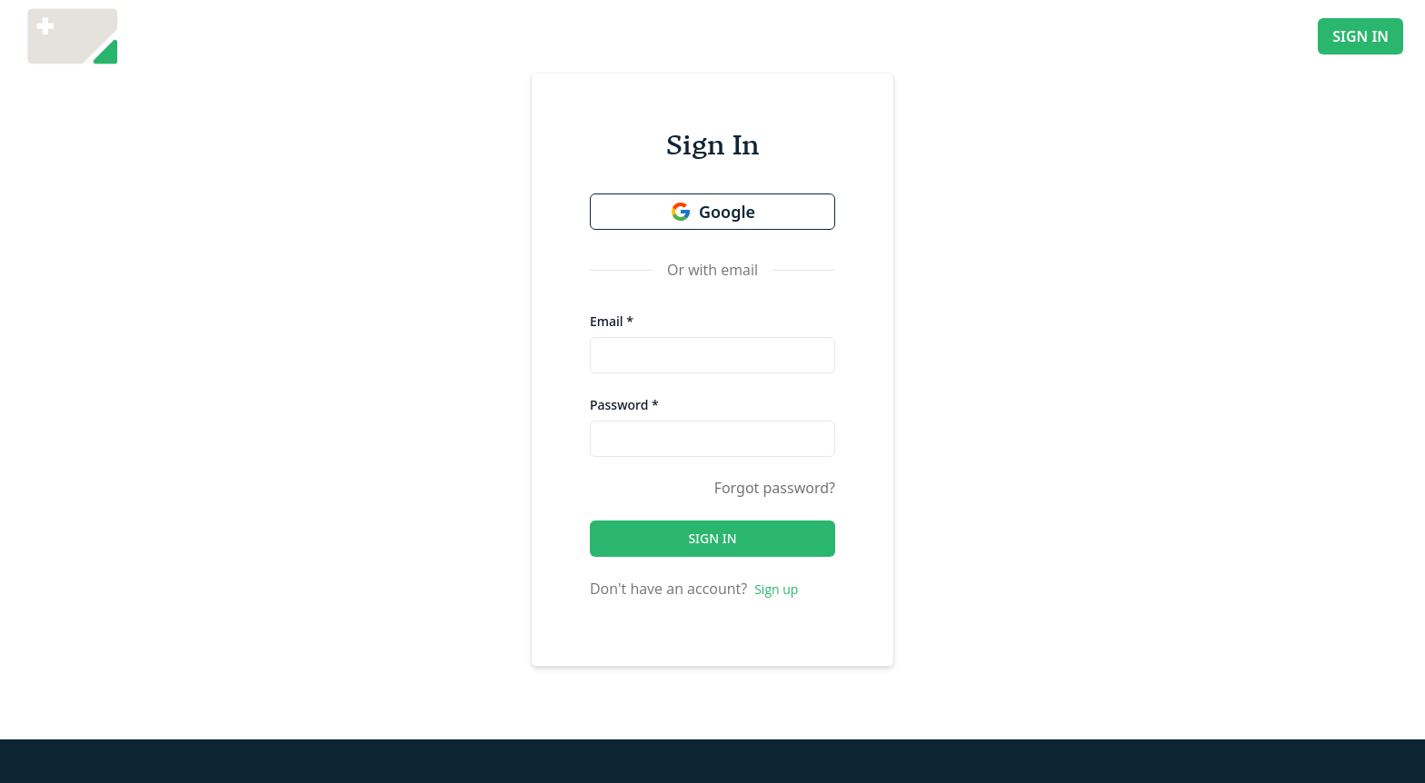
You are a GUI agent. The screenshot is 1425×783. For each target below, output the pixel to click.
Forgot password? (774, 488)
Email (611, 321)
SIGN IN (1360, 36)
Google (712, 212)
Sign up (776, 589)
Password (624, 404)
